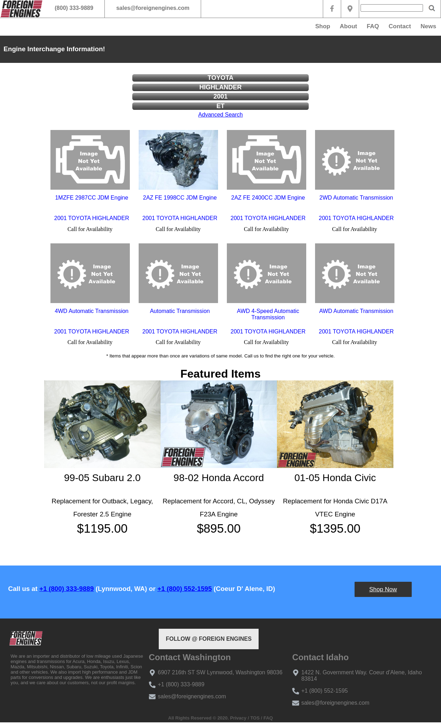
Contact (400, 26)
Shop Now (383, 589)
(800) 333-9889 (74, 8)
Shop (322, 26)
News (428, 26)
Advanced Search (220, 115)
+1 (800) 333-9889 (66, 588)
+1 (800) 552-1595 (184, 588)
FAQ (373, 26)
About (348, 26)
